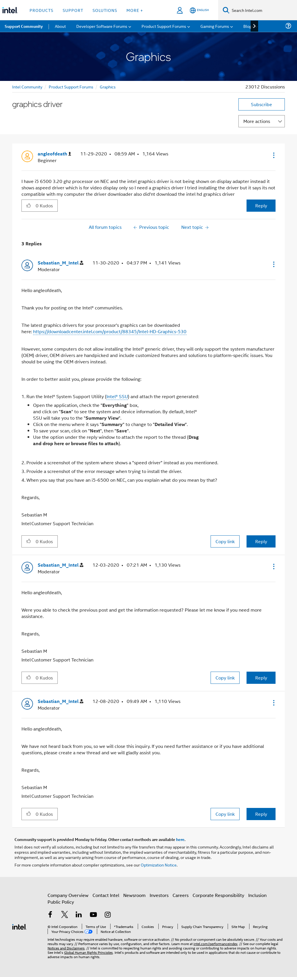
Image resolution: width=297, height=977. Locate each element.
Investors (159, 895)
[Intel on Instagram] (108, 915)
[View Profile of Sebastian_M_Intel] (60, 263)
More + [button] (134, 10)
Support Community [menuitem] (24, 26)
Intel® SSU (117, 396)
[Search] (226, 10)
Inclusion (257, 895)
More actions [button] (256, 121)
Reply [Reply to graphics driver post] (261, 205)
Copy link (225, 541)
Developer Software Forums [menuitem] (101, 26)
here (180, 839)
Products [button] (41, 10)
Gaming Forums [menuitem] (214, 26)
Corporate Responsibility (218, 895)
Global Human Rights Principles (88, 952)
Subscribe (261, 104)
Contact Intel (106, 895)
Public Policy (61, 901)
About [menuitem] (60, 26)
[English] (199, 10)
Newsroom (134, 895)
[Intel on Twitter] (65, 915)
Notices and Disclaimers (66, 948)
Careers (181, 895)
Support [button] (73, 10)
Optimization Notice (159, 865)
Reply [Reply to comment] (261, 541)
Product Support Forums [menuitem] (164, 26)
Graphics (108, 87)
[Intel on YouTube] (93, 915)
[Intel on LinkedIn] (79, 915)
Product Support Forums (71, 87)
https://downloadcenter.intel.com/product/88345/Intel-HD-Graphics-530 (109, 331)
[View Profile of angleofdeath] (54, 154)
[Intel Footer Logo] (19, 926)
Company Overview (68, 895)
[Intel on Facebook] (50, 915)
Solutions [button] (105, 10)
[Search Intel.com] (263, 10)
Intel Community (27, 87)
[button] (273, 155)
